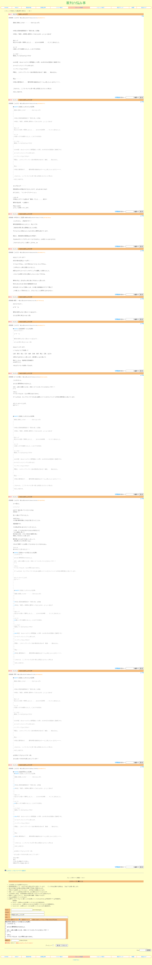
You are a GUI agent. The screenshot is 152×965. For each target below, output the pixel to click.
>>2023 (15, 633)
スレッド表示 (79, 7)
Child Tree (76, 963)
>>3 (14, 605)
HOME (6, 7)
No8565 (16, 552)
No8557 (16, 106)
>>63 (14, 620)
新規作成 (28, 7)
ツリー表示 (59, 7)
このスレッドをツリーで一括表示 (15, 870)
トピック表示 (100, 7)
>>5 (14, 602)
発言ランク (120, 7)
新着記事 (43, 7)
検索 (133, 7)
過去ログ (143, 7)
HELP (16, 7)
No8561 (16, 328)
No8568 (16, 772)
